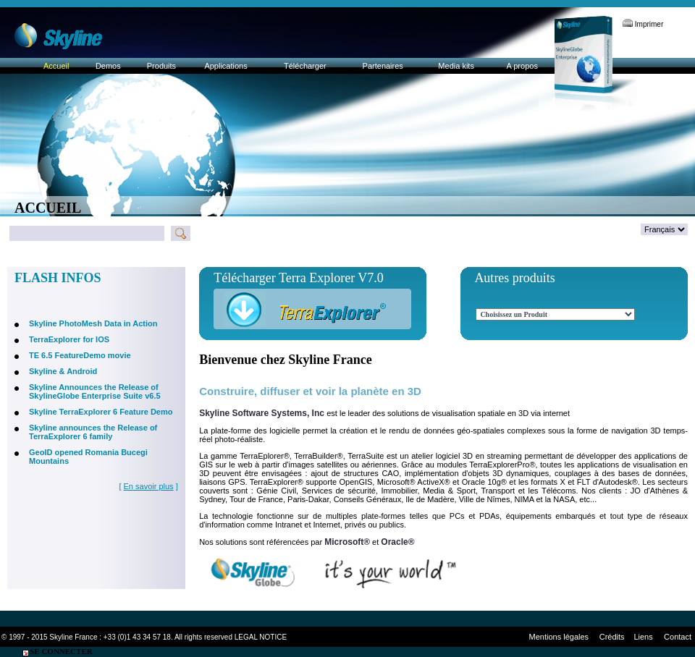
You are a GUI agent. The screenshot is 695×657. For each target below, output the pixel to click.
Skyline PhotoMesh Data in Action (93, 323)
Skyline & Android (63, 371)
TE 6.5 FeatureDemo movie (80, 355)
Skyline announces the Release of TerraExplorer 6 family (93, 432)
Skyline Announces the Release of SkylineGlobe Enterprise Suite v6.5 (95, 391)
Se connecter (57, 651)
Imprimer (643, 24)
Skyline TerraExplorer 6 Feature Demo (101, 411)
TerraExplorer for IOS (69, 339)
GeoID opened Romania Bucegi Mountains (88, 456)
